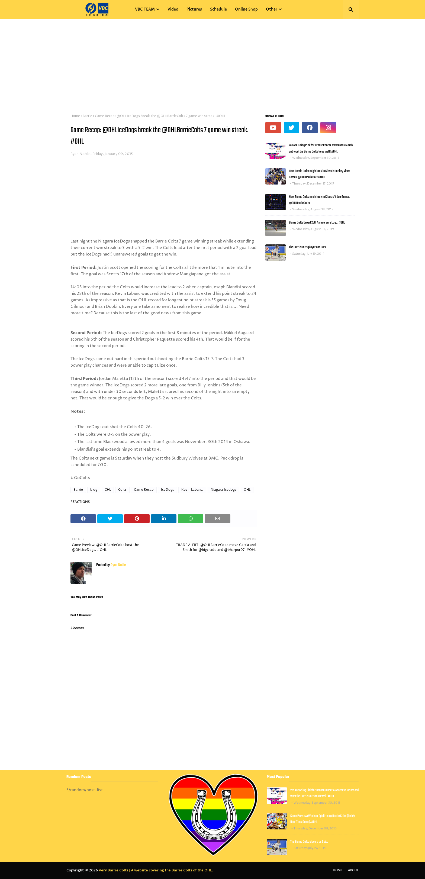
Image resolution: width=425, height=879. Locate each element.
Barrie (87, 116)
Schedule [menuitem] (218, 9)
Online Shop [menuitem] (246, 9)
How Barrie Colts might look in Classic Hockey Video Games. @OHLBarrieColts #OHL (319, 174)
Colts (122, 489)
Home (75, 116)
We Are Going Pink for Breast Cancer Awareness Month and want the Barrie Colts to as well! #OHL (321, 148)
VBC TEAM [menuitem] (145, 9)
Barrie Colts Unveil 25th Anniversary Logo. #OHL (317, 222)
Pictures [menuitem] (194, 9)
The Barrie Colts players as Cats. (307, 247)
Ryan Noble (79, 153)
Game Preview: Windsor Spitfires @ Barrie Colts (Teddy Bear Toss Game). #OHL (322, 819)
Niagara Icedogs (223, 489)
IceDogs (167, 489)
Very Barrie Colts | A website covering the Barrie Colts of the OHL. (156, 870)
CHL (108, 489)
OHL (247, 489)
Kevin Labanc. (192, 489)
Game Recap (144, 489)
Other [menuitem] (271, 9)
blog (93, 489)
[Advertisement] (212, 60)
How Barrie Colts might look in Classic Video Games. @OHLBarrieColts (319, 200)
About (353, 870)
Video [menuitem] (173, 9)
